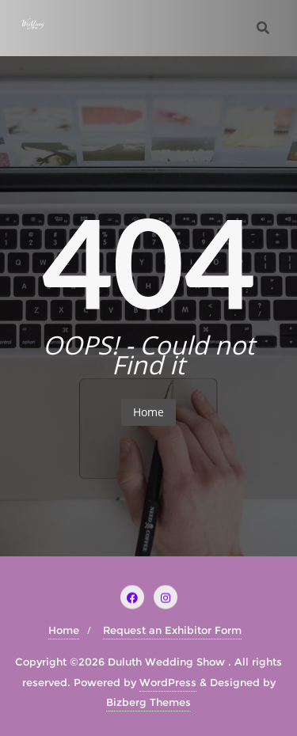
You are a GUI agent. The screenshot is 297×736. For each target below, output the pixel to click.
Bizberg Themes (148, 702)
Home (148, 411)
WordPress (167, 682)
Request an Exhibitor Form (172, 630)
